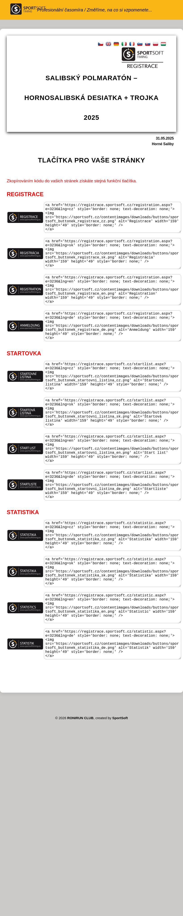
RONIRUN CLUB (80, 793)
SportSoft (120, 793)
